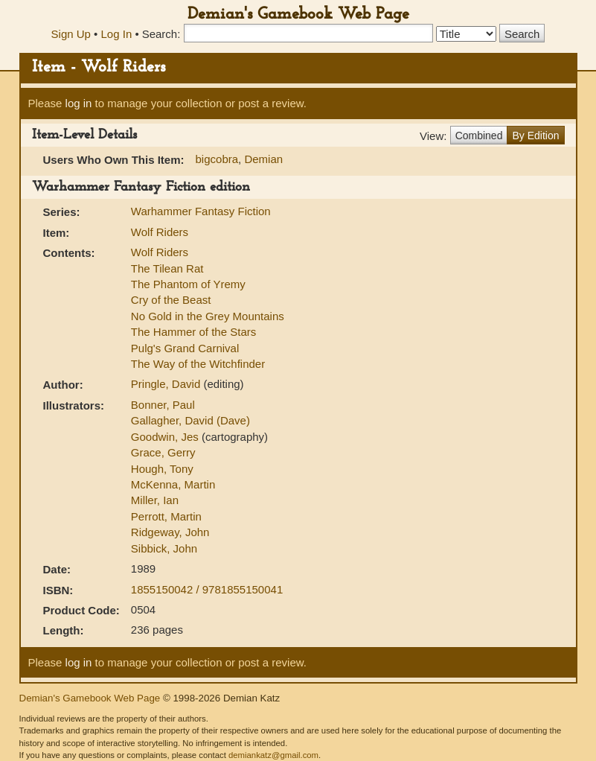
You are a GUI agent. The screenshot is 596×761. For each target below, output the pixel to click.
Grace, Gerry (163, 452)
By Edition (535, 135)
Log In (116, 34)
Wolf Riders (159, 232)
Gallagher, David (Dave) (190, 420)
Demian (263, 159)
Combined (479, 135)
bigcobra (217, 159)
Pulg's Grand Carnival (185, 348)
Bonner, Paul (163, 404)
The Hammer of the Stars (193, 331)
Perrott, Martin (166, 516)
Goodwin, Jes (166, 436)
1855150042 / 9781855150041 (207, 589)
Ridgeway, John (170, 532)
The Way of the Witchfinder (198, 363)
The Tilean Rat (167, 268)
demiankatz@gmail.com (273, 755)
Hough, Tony (162, 468)
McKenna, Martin (173, 484)
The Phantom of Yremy (188, 284)
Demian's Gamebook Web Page (298, 14)
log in (78, 103)
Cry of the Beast (171, 299)
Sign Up (71, 34)
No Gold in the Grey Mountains (207, 316)
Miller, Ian (155, 500)
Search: (161, 34)
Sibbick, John (164, 548)
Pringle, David (167, 384)
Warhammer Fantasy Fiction (201, 211)
